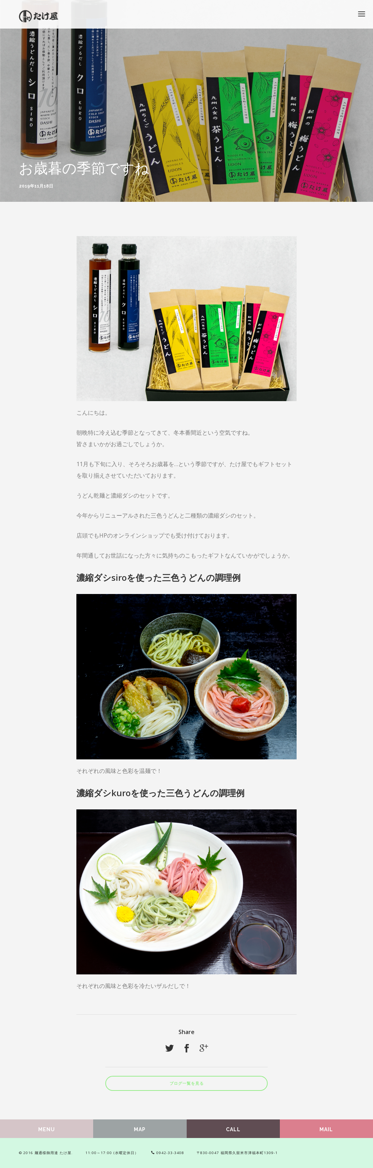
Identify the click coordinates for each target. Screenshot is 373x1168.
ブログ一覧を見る (187, 1083)
